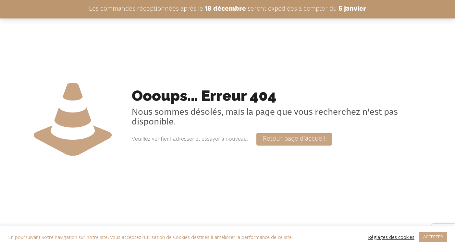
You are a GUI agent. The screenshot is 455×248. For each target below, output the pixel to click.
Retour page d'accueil (294, 139)
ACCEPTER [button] (433, 237)
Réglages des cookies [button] (391, 237)
